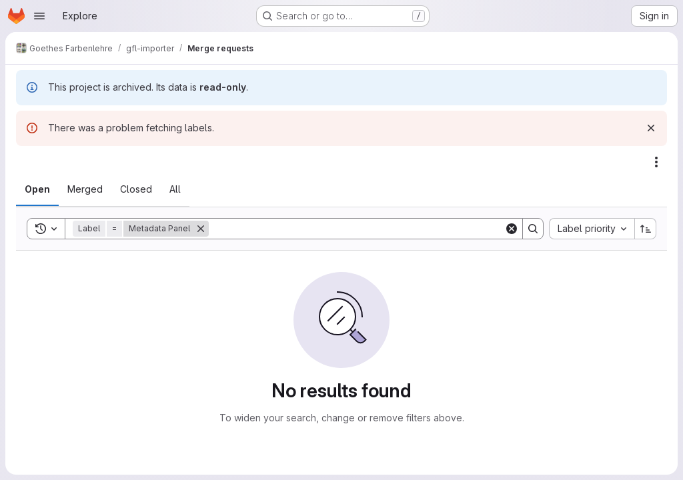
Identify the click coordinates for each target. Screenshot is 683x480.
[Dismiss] (651, 128)
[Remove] (201, 229)
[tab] (37, 189)
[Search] (356, 229)
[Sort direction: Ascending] (645, 228)
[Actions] (656, 162)
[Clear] (512, 229)
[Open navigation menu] (39, 16)
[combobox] (591, 228)
